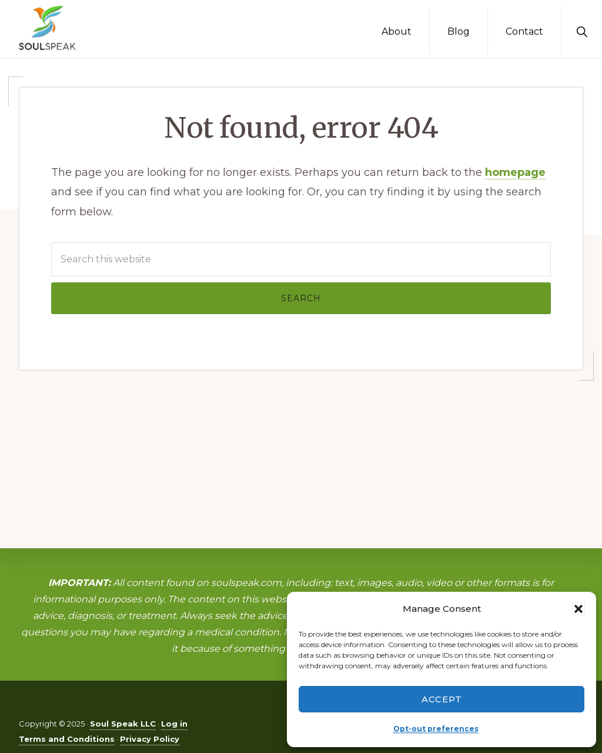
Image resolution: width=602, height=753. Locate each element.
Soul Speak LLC (123, 723)
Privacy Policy (149, 739)
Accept (442, 699)
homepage (515, 172)
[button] (578, 609)
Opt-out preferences (436, 728)
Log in (174, 723)
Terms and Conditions (67, 739)
